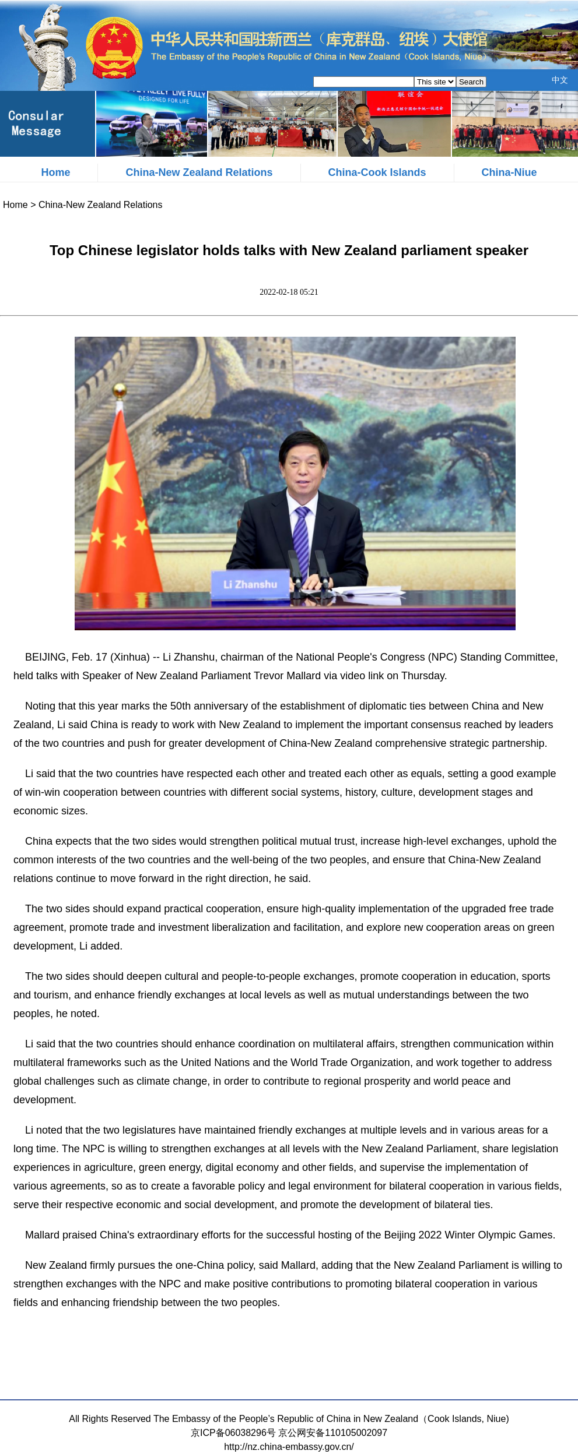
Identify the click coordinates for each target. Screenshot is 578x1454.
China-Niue (509, 172)
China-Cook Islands (377, 172)
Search (471, 81)
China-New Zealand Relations (198, 172)
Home (55, 172)
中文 (560, 79)
